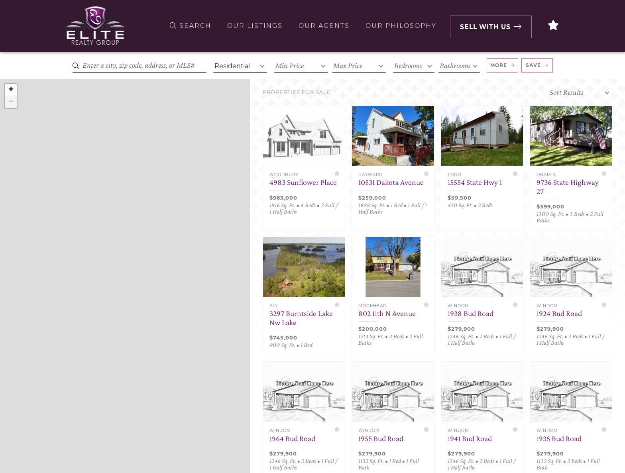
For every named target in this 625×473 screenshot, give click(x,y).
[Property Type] (240, 66)
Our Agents (321, 25)
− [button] (11, 102)
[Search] (139, 66)
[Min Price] (301, 66)
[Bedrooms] (414, 66)
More (498, 65)
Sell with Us (486, 25)
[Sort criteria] (580, 92)
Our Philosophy (398, 25)
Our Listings (252, 25)
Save (533, 65)
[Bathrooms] (459, 66)
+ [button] (11, 90)
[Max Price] (359, 66)
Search (188, 25)
